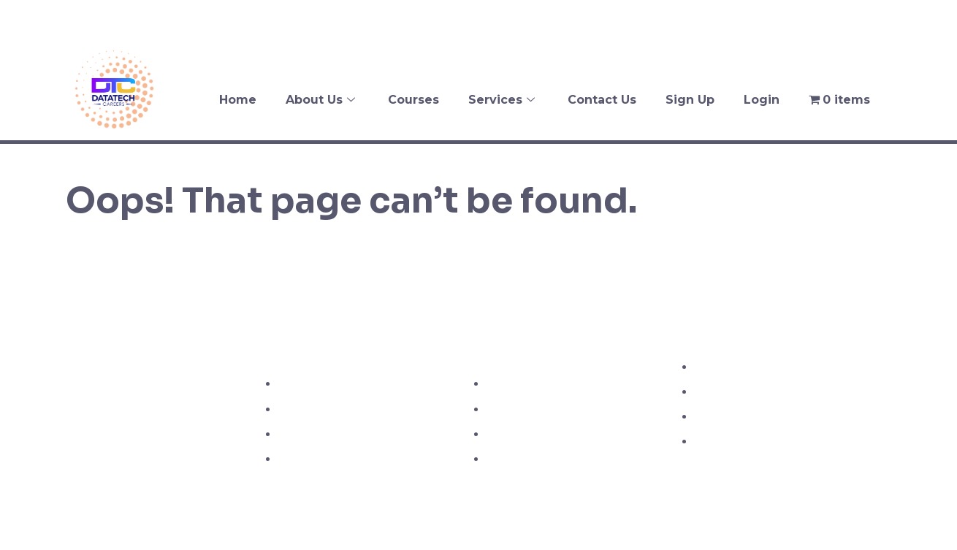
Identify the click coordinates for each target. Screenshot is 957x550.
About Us (322, 100)
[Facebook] (847, 18)
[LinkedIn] (934, 18)
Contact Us (602, 100)
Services (503, 100)
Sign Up (690, 100)
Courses (413, 100)
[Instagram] (905, 18)
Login (761, 100)
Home (237, 100)
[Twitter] (876, 18)
